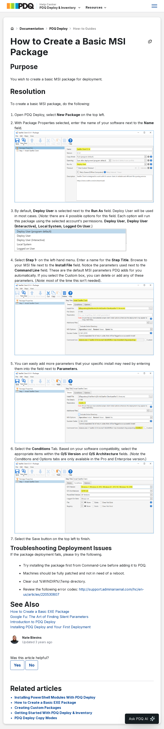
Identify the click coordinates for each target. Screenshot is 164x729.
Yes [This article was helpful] (17, 665)
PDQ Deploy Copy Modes (36, 718)
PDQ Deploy (58, 28)
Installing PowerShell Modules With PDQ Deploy (55, 697)
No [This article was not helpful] (31, 665)
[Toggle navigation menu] (154, 6)
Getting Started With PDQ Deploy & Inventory (53, 713)
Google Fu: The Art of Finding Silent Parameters (49, 617)
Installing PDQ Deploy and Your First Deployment (50, 627)
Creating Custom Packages (38, 707)
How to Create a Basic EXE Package (39, 611)
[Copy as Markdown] (150, 41)
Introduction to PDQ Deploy (33, 622)
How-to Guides (84, 28)
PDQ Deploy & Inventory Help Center (12, 29)
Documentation (32, 28)
